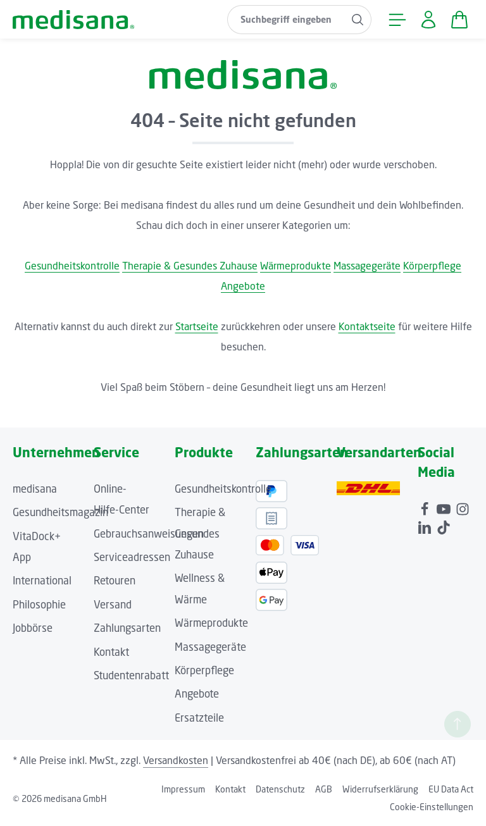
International (42, 581)
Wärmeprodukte (295, 266)
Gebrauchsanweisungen (149, 534)
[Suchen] (357, 19)
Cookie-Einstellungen (431, 807)
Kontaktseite (367, 326)
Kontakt (111, 652)
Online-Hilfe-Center (121, 499)
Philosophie (39, 605)
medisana (35, 489)
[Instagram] (463, 507)
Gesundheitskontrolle (72, 266)
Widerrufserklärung (380, 789)
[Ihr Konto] (428, 19)
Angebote (243, 286)
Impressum (183, 789)
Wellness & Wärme (200, 588)
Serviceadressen (132, 557)
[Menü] (397, 19)
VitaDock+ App (37, 546)
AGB (323, 789)
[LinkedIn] (426, 526)
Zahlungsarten (127, 628)
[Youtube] (445, 507)
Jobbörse (33, 628)
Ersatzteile (199, 718)
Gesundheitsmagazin (60, 512)
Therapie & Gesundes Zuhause (190, 266)
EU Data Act (450, 789)
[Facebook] (426, 507)
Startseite (196, 326)
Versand (113, 605)
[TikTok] (444, 526)
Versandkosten (175, 760)
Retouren (114, 581)
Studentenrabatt (131, 675)
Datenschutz (280, 789)
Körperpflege (432, 266)
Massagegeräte (367, 266)
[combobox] (286, 19)
